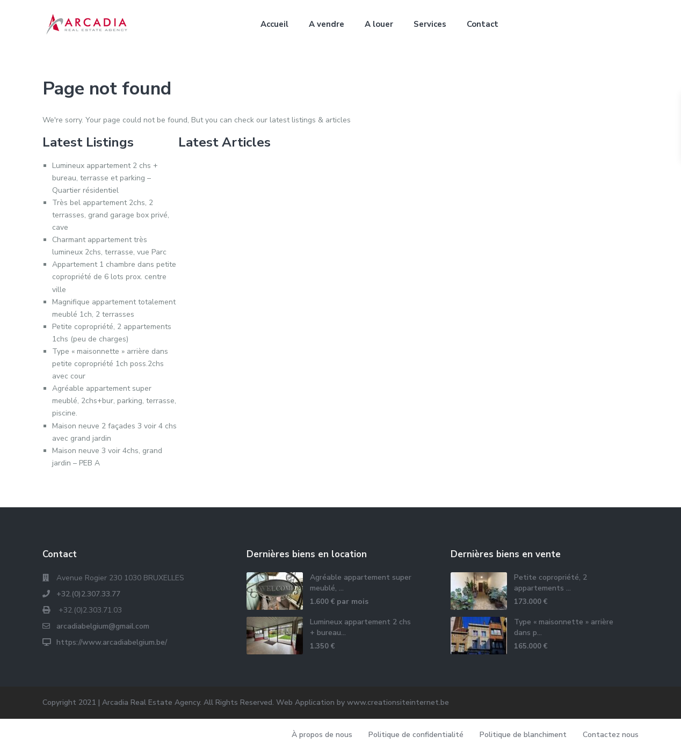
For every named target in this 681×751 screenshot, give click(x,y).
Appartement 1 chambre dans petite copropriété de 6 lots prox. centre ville (114, 276)
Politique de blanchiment (523, 735)
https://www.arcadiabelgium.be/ (111, 642)
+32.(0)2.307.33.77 (88, 594)
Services (430, 24)
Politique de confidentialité (415, 735)
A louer (379, 24)
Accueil (274, 24)
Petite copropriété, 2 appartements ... (550, 582)
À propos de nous (322, 735)
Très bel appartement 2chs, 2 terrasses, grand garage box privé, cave (110, 215)
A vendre (326, 24)
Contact (482, 24)
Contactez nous (611, 735)
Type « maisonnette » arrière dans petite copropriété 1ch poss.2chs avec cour (110, 363)
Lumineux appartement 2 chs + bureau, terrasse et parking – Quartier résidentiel (105, 178)
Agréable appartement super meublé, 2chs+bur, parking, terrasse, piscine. (114, 400)
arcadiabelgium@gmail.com (102, 626)
